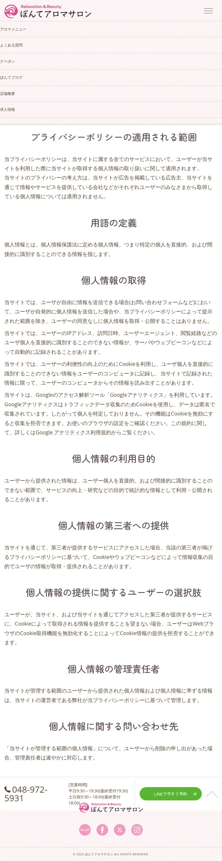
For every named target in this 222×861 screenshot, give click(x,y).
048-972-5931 (25, 793)
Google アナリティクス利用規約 (73, 432)
